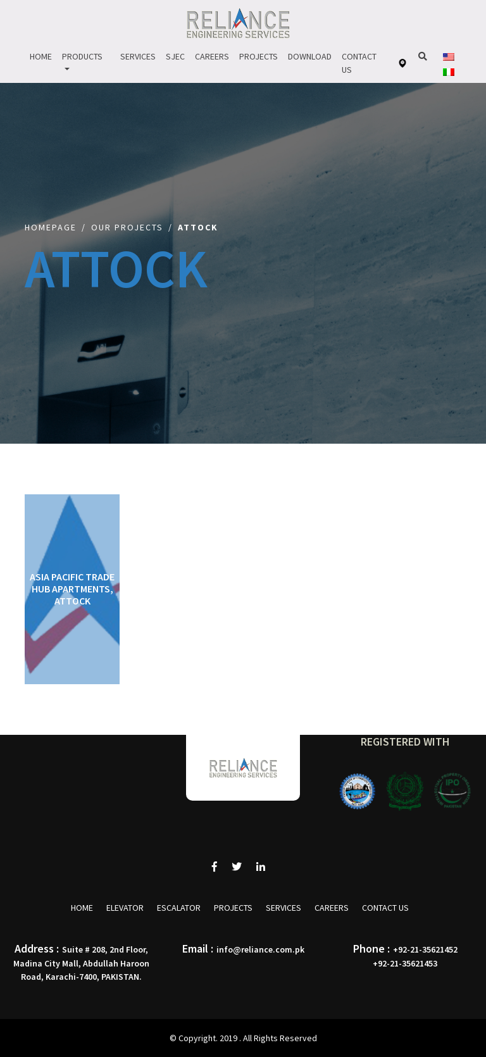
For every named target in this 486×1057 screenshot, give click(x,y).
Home (41, 56)
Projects (258, 56)
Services (138, 56)
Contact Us (359, 63)
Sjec (175, 56)
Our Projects (127, 227)
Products (82, 56)
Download (310, 56)
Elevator (125, 907)
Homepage (51, 227)
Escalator (179, 907)
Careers (212, 56)
